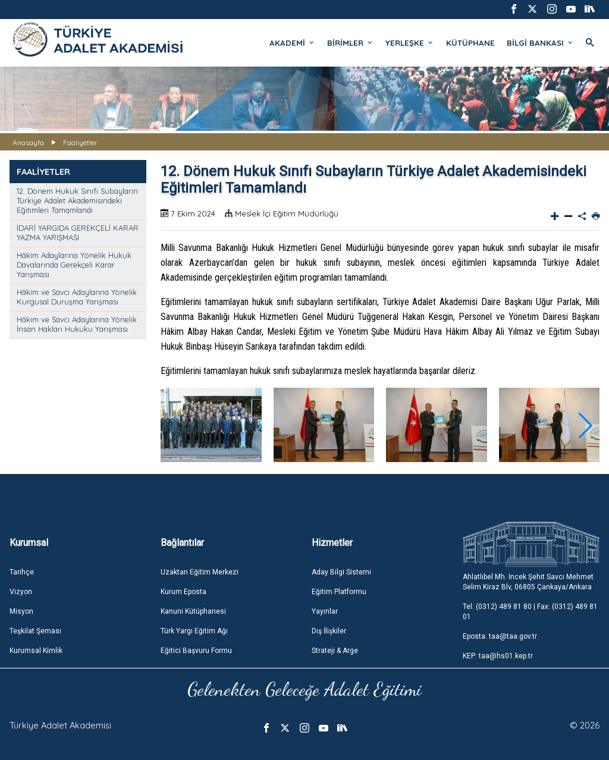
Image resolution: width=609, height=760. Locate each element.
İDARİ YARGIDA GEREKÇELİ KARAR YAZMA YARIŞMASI (78, 232)
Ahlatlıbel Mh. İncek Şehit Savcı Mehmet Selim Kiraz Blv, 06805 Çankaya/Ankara (528, 582)
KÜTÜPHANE (470, 43)
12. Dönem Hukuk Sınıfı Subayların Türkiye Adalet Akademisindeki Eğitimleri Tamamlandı (77, 200)
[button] (585, 426)
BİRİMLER (350, 43)
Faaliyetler (80, 142)
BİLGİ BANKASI (540, 43)
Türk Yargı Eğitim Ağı (194, 631)
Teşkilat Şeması (35, 631)
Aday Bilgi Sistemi (341, 572)
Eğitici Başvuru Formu (196, 650)
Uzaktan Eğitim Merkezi (199, 572)
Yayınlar (325, 611)
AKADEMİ (292, 43)
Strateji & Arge (335, 650)
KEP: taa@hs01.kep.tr (498, 656)
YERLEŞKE (409, 43)
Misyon (21, 611)
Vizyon (21, 592)
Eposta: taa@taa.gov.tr (500, 636)
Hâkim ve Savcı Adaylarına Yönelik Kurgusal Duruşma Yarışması (77, 296)
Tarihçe (22, 572)
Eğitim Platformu (339, 592)
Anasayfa (28, 142)
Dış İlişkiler (329, 631)
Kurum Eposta (183, 592)
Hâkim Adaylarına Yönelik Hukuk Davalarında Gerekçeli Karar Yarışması (74, 264)
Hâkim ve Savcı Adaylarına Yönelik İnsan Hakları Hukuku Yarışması (77, 324)
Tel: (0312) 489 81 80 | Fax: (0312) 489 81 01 (530, 611)
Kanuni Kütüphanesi (193, 611)
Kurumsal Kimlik (36, 650)
